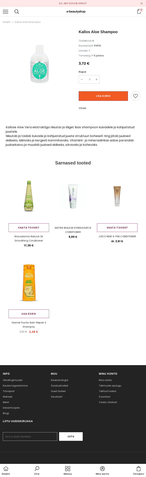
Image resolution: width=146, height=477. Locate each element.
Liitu (71, 436)
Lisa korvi (103, 96)
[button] (37, 471)
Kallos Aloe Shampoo (28, 22)
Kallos (97, 45)
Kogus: (83, 71)
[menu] (5, 11)
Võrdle (82, 108)
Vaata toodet (28, 227)
